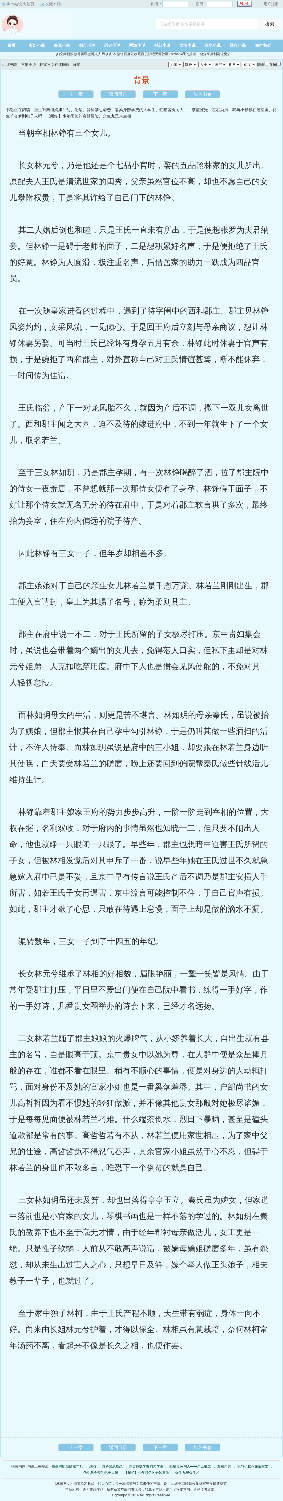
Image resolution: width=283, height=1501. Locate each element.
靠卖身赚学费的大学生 (135, 109)
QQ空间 (60, 54)
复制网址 (217, 54)
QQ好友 (111, 54)
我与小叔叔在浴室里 (250, 109)
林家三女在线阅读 (55, 64)
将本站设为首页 (20, 4)
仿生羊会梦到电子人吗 (100, 1473)
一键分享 (203, 54)
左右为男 (220, 109)
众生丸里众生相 (117, 116)
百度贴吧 (148, 54)
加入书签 (202, 94)
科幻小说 (162, 45)
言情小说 (187, 45)
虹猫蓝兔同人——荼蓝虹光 (183, 109)
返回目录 (118, 94)
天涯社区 (162, 54)
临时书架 (263, 45)
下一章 (160, 94)
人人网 (99, 54)
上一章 (76, 94)
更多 (227, 54)
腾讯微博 (87, 54)
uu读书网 (36, 24)
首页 (12, 45)
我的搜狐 (189, 54)
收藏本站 (53, 4)
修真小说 (62, 45)
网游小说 (137, 45)
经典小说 (238, 45)
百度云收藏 (132, 54)
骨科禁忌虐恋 (99, 109)
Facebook (175, 54)
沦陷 (79, 109)
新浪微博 (74, 54)
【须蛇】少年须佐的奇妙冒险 (72, 116)
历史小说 (112, 45)
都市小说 (87, 45)
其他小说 (212, 45)
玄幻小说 (37, 45)
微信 (120, 54)
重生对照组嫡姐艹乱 (52, 109)
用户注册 (271, 4)
